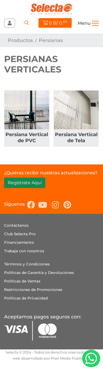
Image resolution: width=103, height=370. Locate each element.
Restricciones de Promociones (33, 289)
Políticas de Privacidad (26, 298)
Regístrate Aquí (25, 182)
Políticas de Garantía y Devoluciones (39, 272)
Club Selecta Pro (20, 234)
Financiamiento (19, 242)
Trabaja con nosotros (24, 251)
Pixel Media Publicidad (71, 358)
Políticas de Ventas (22, 281)
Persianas (51, 40)
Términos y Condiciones (27, 264)
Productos (20, 40)
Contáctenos (16, 225)
